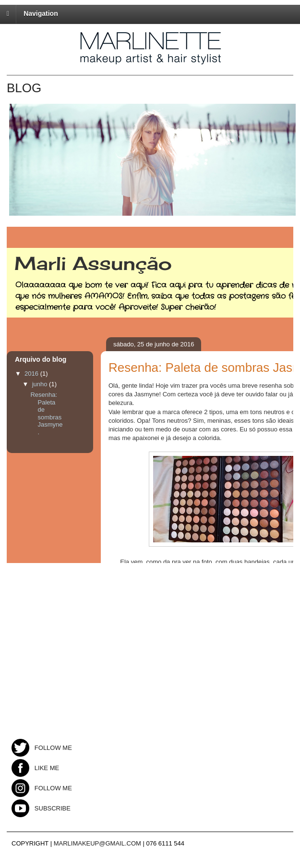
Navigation (41, 13)
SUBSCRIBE (41, 808)
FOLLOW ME (42, 747)
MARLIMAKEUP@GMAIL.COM (97, 843)
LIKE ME (35, 768)
